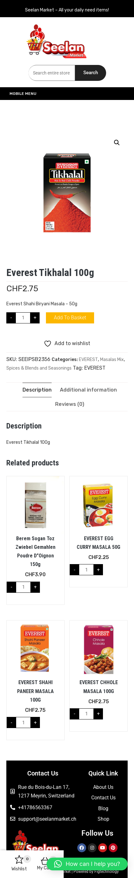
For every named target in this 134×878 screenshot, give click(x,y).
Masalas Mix (112, 359)
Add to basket (70, 318)
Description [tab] (37, 390)
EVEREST (88, 359)
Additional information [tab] (88, 390)
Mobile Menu (37, 93)
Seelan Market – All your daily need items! (67, 10)
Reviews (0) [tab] (69, 404)
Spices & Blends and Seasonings (39, 368)
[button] (117, 142)
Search (90, 72)
